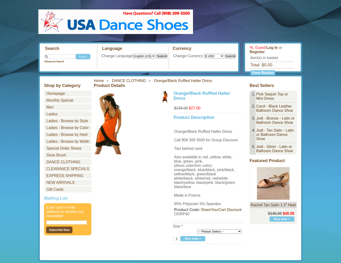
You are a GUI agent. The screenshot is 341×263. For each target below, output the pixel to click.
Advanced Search (54, 61)
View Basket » (263, 73)
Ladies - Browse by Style (67, 121)
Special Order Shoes (63, 148)
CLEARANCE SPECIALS (67, 169)
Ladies (52, 114)
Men (50, 107)
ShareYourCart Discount (221, 210)
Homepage (55, 93)
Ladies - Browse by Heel (66, 135)
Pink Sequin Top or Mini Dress (272, 96)
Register (257, 52)
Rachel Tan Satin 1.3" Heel (273, 205)
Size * (178, 226)
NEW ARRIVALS (60, 183)
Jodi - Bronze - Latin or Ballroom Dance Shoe (275, 120)
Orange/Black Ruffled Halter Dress (183, 81)
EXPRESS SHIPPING (65, 176)
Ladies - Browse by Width (67, 141)
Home (99, 81)
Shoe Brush (56, 155)
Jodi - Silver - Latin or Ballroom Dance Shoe (274, 149)
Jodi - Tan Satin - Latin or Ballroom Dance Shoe (275, 134)
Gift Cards (54, 189)
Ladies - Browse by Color (67, 128)
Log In (272, 48)
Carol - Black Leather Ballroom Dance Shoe (274, 108)
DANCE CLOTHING (129, 81)
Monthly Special (59, 100)
